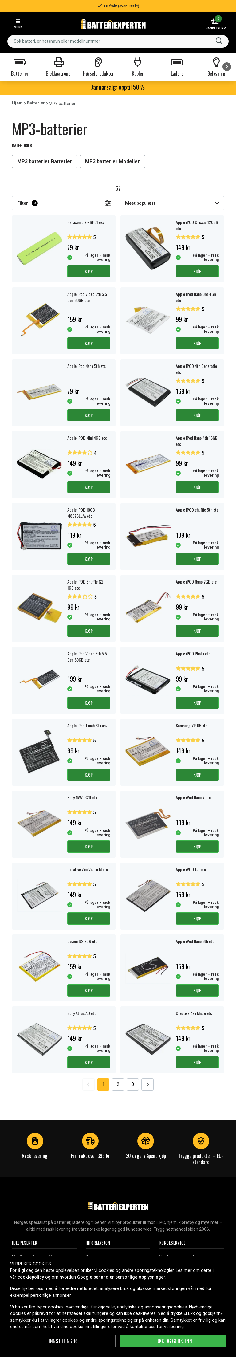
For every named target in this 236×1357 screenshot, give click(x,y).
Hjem (17, 102)
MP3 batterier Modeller (112, 161)
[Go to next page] (147, 1084)
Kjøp (89, 271)
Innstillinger (63, 1341)
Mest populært (172, 203)
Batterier (36, 102)
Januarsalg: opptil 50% (118, 87)
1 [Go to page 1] (103, 1084)
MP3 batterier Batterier (44, 161)
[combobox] (118, 41)
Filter (64, 203)
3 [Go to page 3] (133, 1084)
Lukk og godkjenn (173, 1341)
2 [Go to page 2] (118, 1084)
